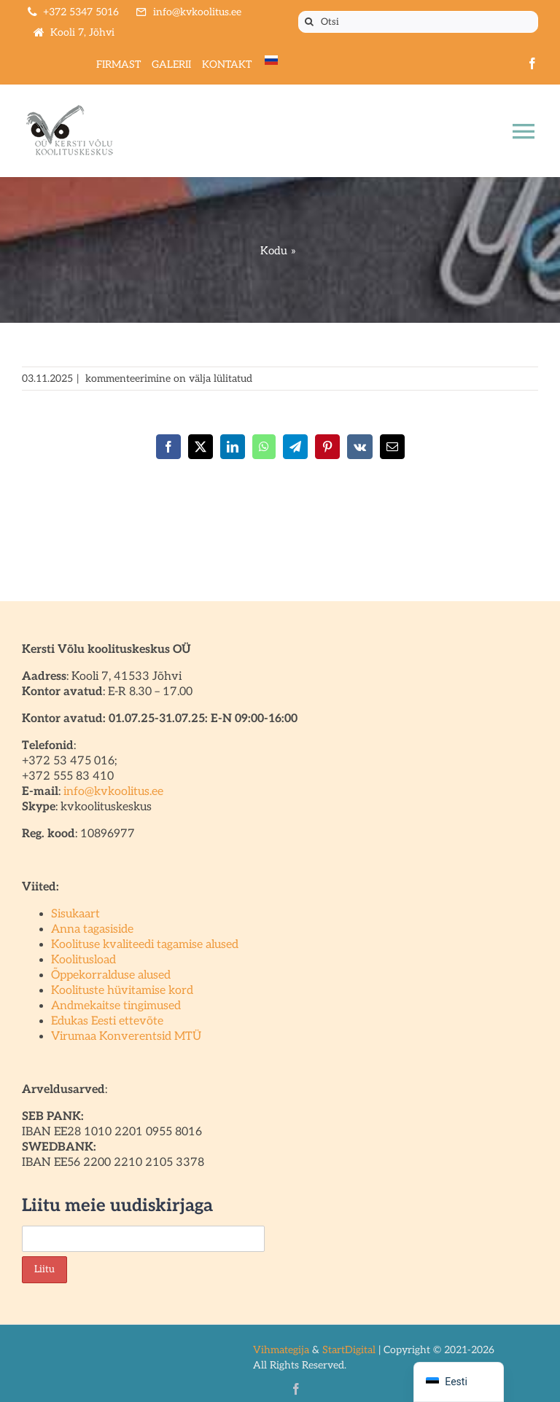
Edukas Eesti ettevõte (107, 1021)
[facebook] (532, 63)
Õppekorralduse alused (111, 975)
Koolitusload (83, 960)
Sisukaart (75, 914)
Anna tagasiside (92, 929)
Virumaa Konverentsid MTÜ (126, 1036)
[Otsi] (418, 22)
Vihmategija (281, 1350)
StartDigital (349, 1350)
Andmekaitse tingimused (116, 1006)
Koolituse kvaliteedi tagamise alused (144, 945)
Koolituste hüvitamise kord (122, 991)
